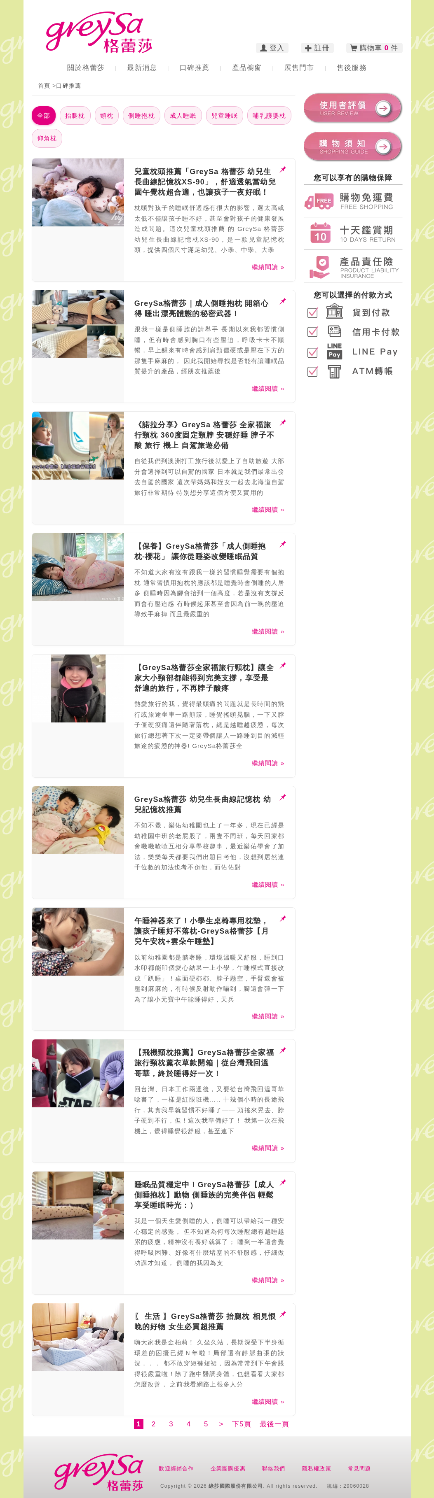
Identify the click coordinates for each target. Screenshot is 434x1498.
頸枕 (106, 115)
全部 (43, 115)
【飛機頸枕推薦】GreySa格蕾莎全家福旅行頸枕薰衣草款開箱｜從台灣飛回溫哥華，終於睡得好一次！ (204, 1062)
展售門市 (299, 68)
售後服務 (352, 68)
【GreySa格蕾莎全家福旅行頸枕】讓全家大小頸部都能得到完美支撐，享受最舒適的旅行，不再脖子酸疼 (204, 678)
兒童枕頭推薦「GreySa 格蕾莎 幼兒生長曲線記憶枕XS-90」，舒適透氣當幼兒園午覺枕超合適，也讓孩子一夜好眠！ (205, 182)
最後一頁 (275, 1424)
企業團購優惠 (228, 1468)
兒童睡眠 (224, 115)
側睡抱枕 (141, 115)
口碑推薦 (195, 68)
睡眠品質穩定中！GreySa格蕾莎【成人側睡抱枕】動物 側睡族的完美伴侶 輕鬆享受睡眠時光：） (204, 1195)
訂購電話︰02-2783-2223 (282, 14)
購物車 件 (374, 48)
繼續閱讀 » (268, 266)
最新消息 (142, 68)
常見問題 (359, 1468)
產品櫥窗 (247, 68)
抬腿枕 (75, 115)
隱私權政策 (316, 1468)
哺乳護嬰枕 (269, 115)
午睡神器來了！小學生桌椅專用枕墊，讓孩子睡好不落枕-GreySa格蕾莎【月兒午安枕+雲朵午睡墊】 (201, 931)
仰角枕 (47, 138)
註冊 (317, 48)
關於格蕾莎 (86, 68)
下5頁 (241, 1424)
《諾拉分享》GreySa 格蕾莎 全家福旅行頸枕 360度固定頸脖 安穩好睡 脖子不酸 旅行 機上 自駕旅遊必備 (204, 435)
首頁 (44, 85)
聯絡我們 (274, 1468)
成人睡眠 (183, 115)
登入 (272, 48)
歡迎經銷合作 (176, 1468)
